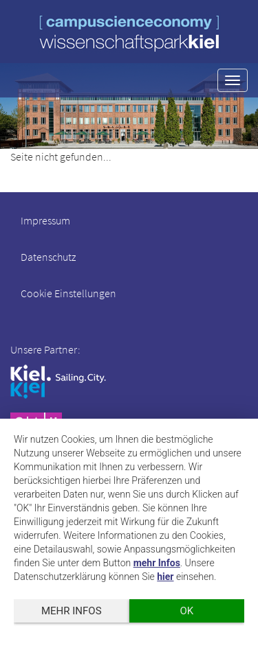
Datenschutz (48, 257)
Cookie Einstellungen (68, 293)
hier (165, 576)
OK (186, 611)
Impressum (45, 220)
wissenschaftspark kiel (129, 33)
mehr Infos (156, 562)
